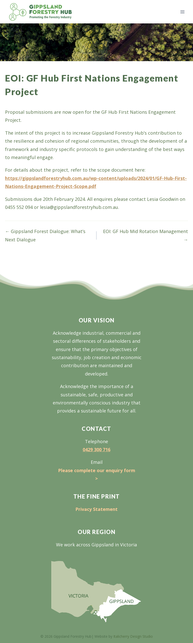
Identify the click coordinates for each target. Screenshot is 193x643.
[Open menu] (182, 12)
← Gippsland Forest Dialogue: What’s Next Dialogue (45, 235)
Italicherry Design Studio (133, 636)
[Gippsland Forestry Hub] (40, 11)
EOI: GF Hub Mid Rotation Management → (145, 235)
